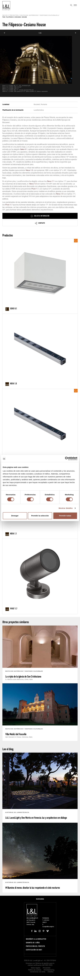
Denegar (14, 516)
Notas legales (35, 968)
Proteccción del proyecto (35, 946)
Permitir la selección (40, 516)
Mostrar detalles (66, 508)
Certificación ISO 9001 (34, 950)
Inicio (4, 15)
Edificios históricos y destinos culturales (39, 15)
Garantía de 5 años (33, 942)
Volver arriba (40, 899)
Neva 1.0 (29, 170)
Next (75, 32)
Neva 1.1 (50, 181)
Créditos (50, 972)
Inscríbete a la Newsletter (36, 939)
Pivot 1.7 (35, 189)
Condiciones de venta (37, 972)
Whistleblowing (49, 970)
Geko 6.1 (23, 149)
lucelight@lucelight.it (48, 926)
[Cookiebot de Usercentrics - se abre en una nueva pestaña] (66, 458)
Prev (4, 32)
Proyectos (13, 15)
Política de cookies (34, 970)
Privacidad (46, 968)
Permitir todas (65, 516)
